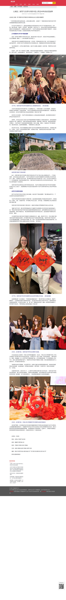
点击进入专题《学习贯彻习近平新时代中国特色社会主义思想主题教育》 (26, 17)
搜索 (54, 2)
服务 (38, 4)
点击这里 (43, 491)
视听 (25, 4)
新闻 (21, 4)
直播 (29, 4)
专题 (33, 4)
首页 (16, 4)
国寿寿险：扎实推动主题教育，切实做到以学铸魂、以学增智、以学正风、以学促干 (16, 481)
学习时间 (20, 6)
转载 (15, 6)
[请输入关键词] (47, 3)
